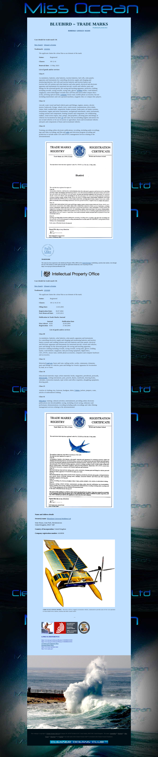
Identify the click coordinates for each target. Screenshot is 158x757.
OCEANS (87, 30)
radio (67, 133)
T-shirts (77, 392)
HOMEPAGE (72, 30)
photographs (43, 380)
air (62, 119)
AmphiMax (113, 735)
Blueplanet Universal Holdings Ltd (59, 521)
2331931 (47, 49)
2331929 (47, 291)
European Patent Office (47, 647)
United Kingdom (86, 264)
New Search (38, 45)
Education (42, 403)
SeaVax (61, 738)
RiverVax (52, 738)
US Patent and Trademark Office (50, 645)
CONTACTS (80, 30)
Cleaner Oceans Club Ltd (53, 735)
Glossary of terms (50, 45)
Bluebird (120, 735)
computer (63, 96)
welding (79, 92)
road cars (49, 365)
